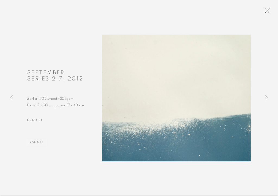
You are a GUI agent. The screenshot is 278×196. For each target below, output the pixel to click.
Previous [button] (11, 98)
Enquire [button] (35, 122)
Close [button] (268, 12)
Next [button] (266, 98)
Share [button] (38, 144)
